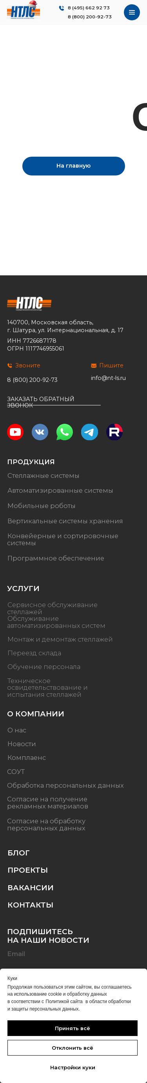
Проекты (27, 870)
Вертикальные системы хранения (65, 521)
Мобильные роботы (41, 506)
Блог (18, 852)
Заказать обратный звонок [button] (40, 402)
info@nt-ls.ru (108, 377)
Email (16, 954)
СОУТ (16, 772)
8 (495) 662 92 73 (89, 8)
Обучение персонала (43, 667)
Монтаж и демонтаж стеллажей (60, 639)
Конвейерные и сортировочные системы (62, 539)
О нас (16, 730)
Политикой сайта (63, 1001)
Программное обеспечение (55, 558)
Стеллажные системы (43, 475)
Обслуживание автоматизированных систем (56, 622)
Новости (21, 744)
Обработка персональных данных (65, 785)
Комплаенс (26, 758)
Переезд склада (34, 653)
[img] (23, 9)
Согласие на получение (47, 799)
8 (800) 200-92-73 (90, 17)
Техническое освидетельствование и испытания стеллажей (47, 687)
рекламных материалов (47, 806)
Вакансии (30, 887)
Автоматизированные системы (60, 490)
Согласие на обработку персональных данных (46, 824)
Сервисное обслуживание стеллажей (52, 608)
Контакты (30, 904)
